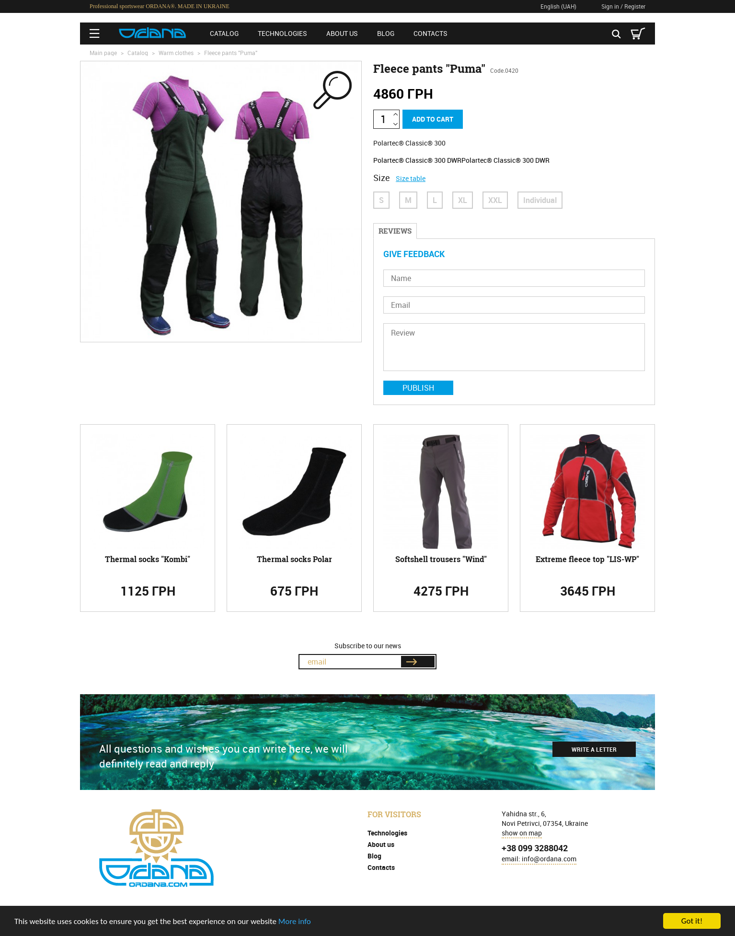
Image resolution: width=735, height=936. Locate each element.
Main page (103, 52)
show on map (522, 832)
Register (634, 6)
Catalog (224, 33)
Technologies (282, 33)
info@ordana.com (549, 858)
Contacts (430, 33)
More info (294, 922)
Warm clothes (176, 52)
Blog (385, 33)
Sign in (610, 6)
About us (342, 33)
